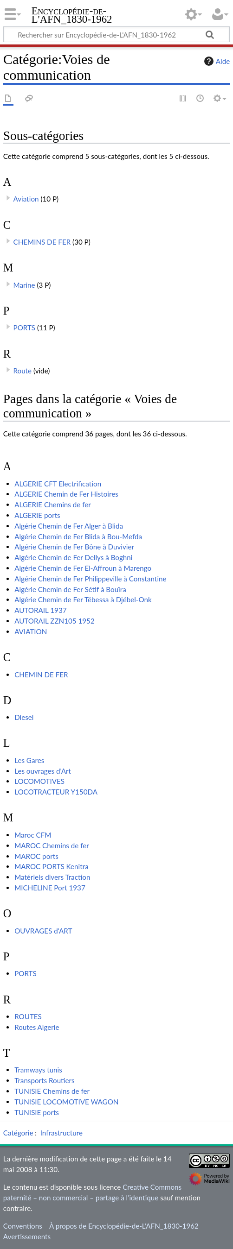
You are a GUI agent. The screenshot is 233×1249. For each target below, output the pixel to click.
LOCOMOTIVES (39, 781)
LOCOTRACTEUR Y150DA (55, 792)
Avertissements (27, 1236)
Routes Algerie (36, 1027)
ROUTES (28, 1016)
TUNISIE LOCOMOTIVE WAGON (66, 1102)
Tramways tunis (38, 1070)
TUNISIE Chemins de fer (52, 1091)
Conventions (22, 1226)
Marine (24, 285)
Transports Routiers (44, 1080)
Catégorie (18, 1133)
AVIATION (30, 631)
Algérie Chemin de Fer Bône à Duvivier (74, 546)
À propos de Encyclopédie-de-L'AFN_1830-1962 (124, 1226)
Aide (216, 61)
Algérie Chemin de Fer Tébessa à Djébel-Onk (83, 599)
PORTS (24, 327)
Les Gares (29, 760)
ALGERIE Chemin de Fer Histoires (66, 494)
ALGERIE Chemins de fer (52, 504)
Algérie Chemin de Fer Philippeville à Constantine (90, 578)
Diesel (23, 717)
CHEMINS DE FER (42, 242)
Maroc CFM (32, 835)
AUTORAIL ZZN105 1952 (54, 621)
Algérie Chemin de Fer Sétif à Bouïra (70, 589)
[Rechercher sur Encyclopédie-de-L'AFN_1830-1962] (116, 34)
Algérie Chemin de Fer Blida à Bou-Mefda (78, 536)
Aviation (26, 199)
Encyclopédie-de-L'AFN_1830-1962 (72, 16)
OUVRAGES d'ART (43, 931)
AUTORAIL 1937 (40, 610)
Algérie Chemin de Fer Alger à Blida (68, 526)
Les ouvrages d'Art (42, 771)
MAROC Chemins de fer (51, 845)
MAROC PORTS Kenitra (51, 866)
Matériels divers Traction (52, 877)
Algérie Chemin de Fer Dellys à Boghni (73, 557)
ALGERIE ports (37, 515)
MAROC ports (36, 856)
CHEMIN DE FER (41, 674)
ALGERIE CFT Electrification (57, 483)
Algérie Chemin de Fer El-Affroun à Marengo (82, 568)
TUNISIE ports (36, 1112)
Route (22, 370)
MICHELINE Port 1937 (49, 887)
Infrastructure (61, 1133)
